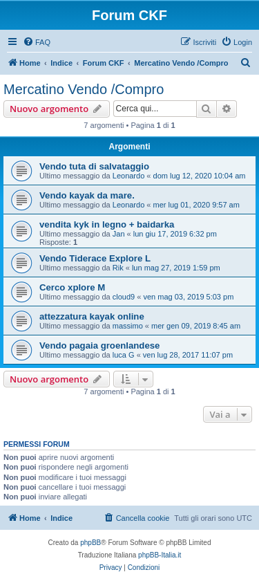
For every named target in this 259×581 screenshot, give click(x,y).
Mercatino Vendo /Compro (83, 89)
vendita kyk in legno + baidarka (106, 224)
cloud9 (124, 297)
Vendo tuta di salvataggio (94, 166)
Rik (118, 268)
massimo (128, 326)
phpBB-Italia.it (159, 555)
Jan (119, 234)
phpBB (90, 542)
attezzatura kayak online (91, 316)
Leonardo (129, 176)
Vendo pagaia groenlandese (99, 345)
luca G (124, 355)
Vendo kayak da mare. (87, 195)
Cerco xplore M (72, 287)
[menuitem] (36, 42)
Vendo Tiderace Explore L (95, 258)
